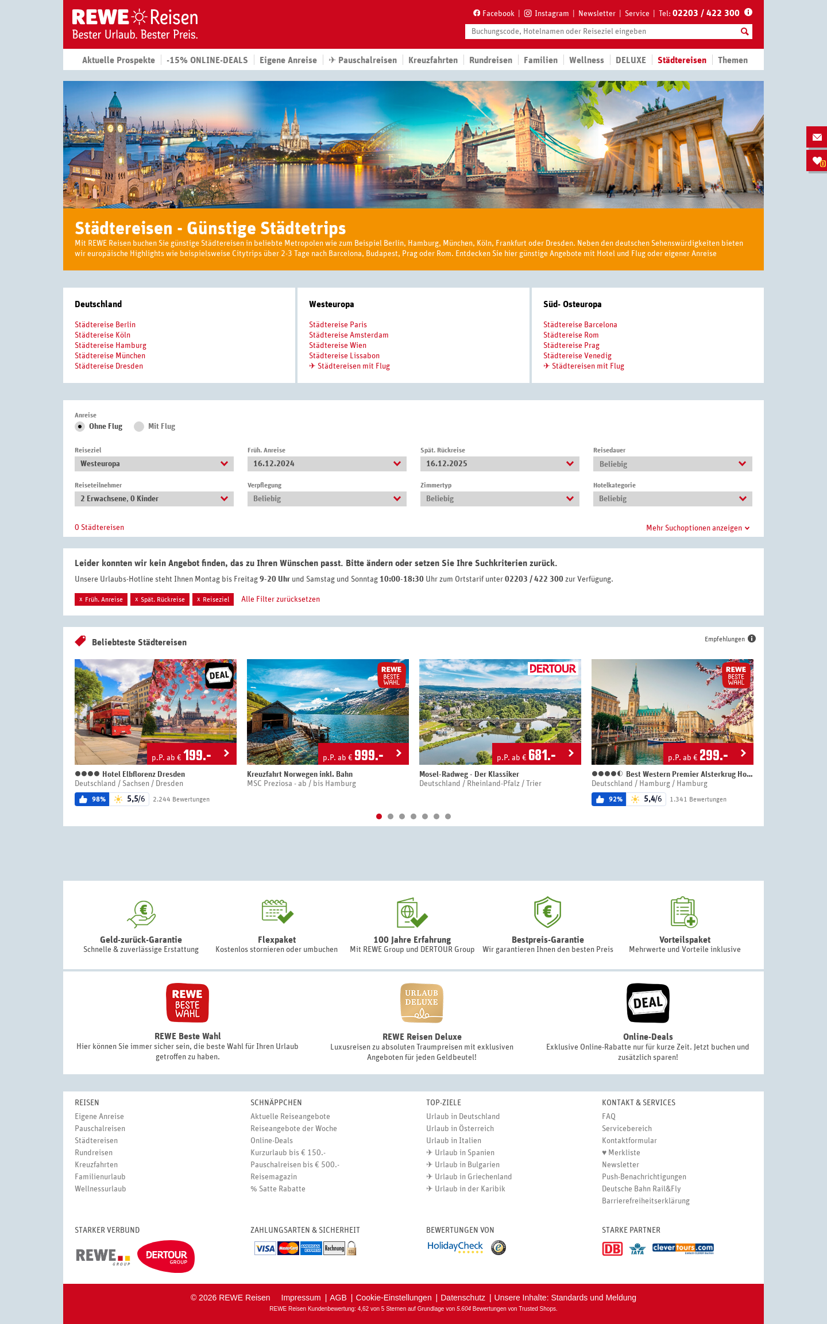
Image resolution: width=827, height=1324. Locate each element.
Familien (541, 60)
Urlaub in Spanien (464, 1153)
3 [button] (402, 816)
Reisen (87, 1103)
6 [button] (436, 816)
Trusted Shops (537, 1309)
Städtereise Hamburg (110, 346)
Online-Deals (271, 1141)
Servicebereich (627, 1129)
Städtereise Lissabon (344, 356)
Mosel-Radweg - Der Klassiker (469, 775)
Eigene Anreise (99, 1117)
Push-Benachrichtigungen (644, 1177)
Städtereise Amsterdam (349, 335)
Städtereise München (110, 356)
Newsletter (597, 14)
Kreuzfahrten (433, 60)
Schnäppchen (276, 1103)
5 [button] (425, 816)
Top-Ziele (443, 1103)
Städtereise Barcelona (580, 325)
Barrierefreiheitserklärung (646, 1201)
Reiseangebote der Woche (293, 1129)
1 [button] (379, 816)
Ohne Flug (105, 427)
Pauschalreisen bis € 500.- (294, 1165)
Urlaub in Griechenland (473, 1177)
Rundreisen (94, 1153)
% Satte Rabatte (278, 1189)
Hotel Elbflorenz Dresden (130, 775)
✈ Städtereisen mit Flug (349, 366)
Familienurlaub (100, 1177)
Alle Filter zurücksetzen (280, 599)
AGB (338, 1297)
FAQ (609, 1117)
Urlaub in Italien (453, 1141)
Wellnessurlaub (100, 1189)
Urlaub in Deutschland (463, 1117)
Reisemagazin (273, 1177)
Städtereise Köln (102, 335)
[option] (156, 732)
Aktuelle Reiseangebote (290, 1117)
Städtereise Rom (571, 335)
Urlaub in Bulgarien (467, 1165)
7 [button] (448, 816)
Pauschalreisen (100, 1129)
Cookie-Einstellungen (393, 1297)
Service (637, 14)
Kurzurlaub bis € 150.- (288, 1153)
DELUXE (631, 60)
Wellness (586, 60)
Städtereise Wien (337, 346)
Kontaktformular (629, 1141)
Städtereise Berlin (105, 325)
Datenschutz (462, 1297)
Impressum (301, 1297)
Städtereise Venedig (577, 356)
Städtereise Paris (338, 325)
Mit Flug (161, 427)
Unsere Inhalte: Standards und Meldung (565, 1297)
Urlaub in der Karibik (470, 1189)
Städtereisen (96, 1141)
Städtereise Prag (571, 346)
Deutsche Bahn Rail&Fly (641, 1189)
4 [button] (413, 816)
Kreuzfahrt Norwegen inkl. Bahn (300, 775)
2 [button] (390, 816)
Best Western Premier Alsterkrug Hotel (672, 775)
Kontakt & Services (638, 1103)
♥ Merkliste (621, 1153)
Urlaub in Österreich (460, 1129)
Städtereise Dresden (109, 366)
